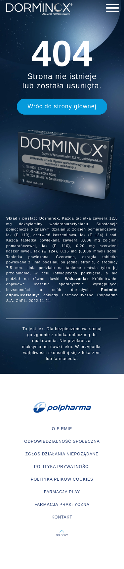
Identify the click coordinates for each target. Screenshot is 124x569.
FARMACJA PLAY (62, 492)
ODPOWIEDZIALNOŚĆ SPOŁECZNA (62, 441)
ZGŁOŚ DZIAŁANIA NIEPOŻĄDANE (62, 454)
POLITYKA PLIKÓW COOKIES (62, 479)
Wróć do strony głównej (62, 106)
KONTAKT (62, 517)
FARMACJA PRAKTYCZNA (61, 504)
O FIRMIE (62, 429)
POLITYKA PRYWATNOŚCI (62, 466)
